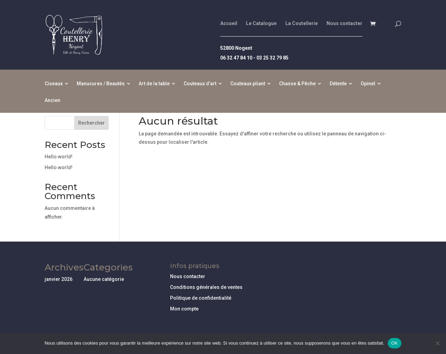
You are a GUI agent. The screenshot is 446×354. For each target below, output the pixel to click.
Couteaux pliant (247, 83)
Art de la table (154, 83)
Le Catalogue (261, 23)
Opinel (368, 83)
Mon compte (184, 309)
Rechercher (91, 123)
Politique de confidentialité (200, 298)
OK (394, 343)
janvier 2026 (58, 279)
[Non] (437, 343)
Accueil (228, 23)
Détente (338, 83)
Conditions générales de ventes (206, 287)
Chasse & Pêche (297, 83)
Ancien (52, 100)
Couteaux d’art (200, 83)
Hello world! (58, 156)
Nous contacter (344, 23)
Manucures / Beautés (101, 83)
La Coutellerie (301, 23)
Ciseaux (54, 83)
